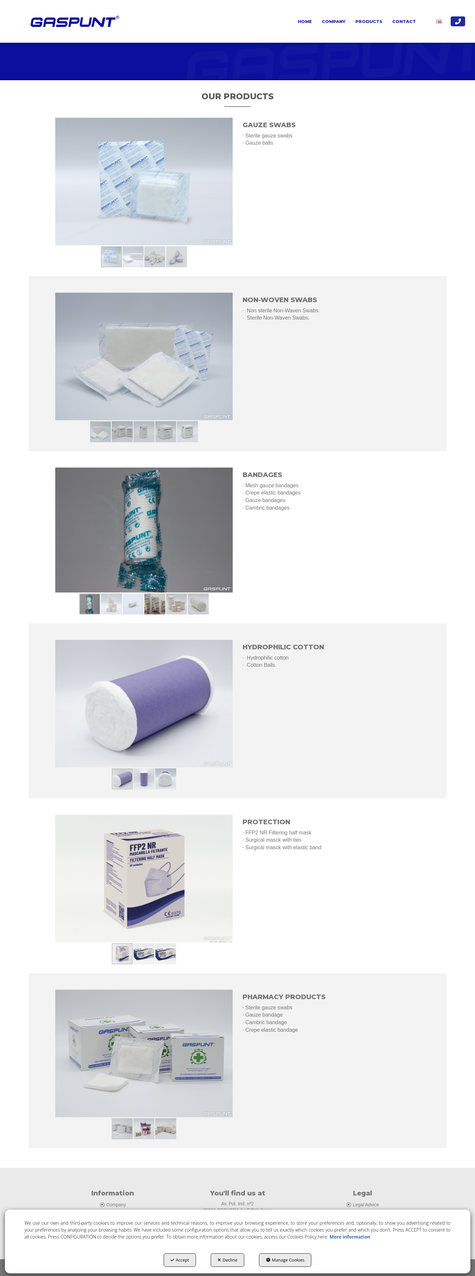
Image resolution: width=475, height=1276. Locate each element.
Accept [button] (180, 1260)
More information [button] (349, 1237)
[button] (73, 21)
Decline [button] (227, 1260)
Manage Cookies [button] (285, 1260)
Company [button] (112, 1204)
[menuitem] (305, 21)
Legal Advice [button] (362, 1204)
